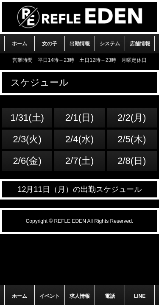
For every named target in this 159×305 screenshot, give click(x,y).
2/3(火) (27, 139)
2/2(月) (131, 117)
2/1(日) (79, 117)
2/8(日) (131, 160)
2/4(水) (79, 139)
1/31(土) (27, 117)
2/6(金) (27, 160)
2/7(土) (79, 160)
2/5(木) (131, 139)
